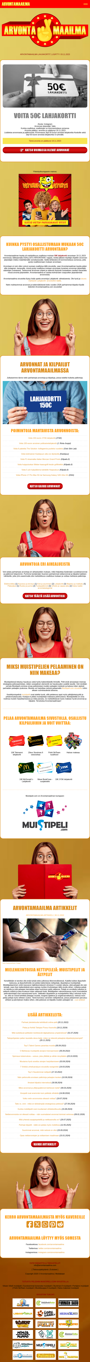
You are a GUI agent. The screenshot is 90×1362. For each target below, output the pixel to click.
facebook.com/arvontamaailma (51, 1244)
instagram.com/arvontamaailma (51, 1252)
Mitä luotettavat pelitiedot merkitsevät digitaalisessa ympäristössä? (39, 1033)
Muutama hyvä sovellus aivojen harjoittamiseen (39, 1061)
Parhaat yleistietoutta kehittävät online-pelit (39, 1022)
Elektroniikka (9, 584)
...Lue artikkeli (79, 1000)
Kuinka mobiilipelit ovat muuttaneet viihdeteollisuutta (39, 1109)
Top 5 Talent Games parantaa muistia (39, 1046)
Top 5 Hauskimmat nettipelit (39, 1072)
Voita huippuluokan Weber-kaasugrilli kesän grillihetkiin (40, 465)
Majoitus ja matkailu (75, 584)
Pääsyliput (12, 586)
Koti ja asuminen (44, 584)
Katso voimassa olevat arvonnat (45, 150)
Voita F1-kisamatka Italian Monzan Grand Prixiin (40, 459)
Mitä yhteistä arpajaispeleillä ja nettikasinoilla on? (39, 1120)
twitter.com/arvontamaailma (50, 1248)
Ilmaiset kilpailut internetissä (39, 1083)
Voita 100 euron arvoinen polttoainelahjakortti (38, 443)
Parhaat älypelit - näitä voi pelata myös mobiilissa (39, 1125)
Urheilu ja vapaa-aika (60, 586)
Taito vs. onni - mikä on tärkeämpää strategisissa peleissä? (39, 1104)
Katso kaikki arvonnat (45, 486)
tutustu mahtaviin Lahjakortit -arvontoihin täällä (57, 280)
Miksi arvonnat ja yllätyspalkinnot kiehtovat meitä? (39, 1088)
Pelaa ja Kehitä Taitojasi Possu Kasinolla (39, 1028)
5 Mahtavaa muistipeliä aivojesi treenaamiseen (39, 1051)
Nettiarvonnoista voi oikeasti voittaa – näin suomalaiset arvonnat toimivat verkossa (39, 1114)
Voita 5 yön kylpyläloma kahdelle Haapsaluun (40, 470)
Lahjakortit (59, 584)
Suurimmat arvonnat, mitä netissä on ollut (39, 1130)
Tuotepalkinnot (42, 586)
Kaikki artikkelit (45, 1144)
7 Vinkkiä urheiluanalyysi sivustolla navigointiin (39, 1067)
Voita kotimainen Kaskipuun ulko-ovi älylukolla (40, 454)
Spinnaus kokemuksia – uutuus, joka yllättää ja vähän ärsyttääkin (39, 1056)
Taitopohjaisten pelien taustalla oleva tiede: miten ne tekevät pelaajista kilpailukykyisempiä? (45, 1038)
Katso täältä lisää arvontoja (45, 596)
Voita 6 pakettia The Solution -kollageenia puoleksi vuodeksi (38, 449)
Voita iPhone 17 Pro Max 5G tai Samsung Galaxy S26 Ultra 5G (42, 475)
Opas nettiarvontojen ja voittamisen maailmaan (39, 1136)
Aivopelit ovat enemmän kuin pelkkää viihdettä (39, 1093)
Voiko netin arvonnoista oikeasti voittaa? (39, 1098)
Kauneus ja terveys (26, 584)
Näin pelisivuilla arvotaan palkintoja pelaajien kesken (39, 1077)
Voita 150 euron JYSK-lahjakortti (41, 438)
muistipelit (26, 695)
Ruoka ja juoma (26, 586)
